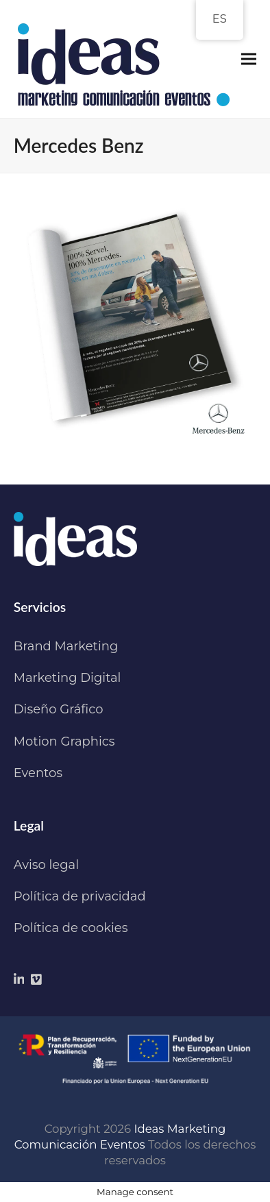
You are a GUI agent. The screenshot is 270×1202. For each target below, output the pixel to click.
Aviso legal (46, 864)
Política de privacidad (80, 896)
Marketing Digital (67, 677)
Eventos (38, 773)
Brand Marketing (66, 646)
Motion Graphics (64, 741)
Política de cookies (71, 927)
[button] (248, 59)
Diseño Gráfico (58, 709)
